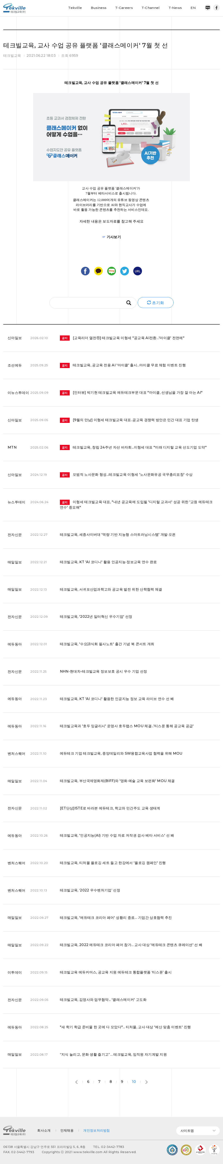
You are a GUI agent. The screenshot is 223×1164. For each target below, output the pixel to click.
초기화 (155, 302)
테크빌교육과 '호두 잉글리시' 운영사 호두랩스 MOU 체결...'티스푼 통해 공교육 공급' (127, 726)
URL (137, 271)
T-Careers (124, 8)
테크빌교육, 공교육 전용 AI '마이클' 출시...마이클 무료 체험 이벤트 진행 (123, 365)
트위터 (124, 271)
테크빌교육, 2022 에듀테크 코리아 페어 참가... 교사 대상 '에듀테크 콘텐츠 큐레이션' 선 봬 (131, 945)
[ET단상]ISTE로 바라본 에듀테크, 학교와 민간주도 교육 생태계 (110, 808)
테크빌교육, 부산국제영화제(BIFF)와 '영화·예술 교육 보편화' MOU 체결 (117, 781)
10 (134, 1082)
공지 (65, 338)
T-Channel (151, 8)
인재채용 (67, 1130)
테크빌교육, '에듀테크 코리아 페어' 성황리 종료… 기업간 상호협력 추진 (116, 918)
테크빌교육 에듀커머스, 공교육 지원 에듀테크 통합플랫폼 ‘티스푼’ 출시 (116, 972)
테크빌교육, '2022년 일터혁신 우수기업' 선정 (96, 617)
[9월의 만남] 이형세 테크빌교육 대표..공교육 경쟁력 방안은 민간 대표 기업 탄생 (129, 420)
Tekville (75, 8)
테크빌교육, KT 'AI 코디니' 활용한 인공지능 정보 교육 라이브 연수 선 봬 (117, 699)
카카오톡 (98, 271)
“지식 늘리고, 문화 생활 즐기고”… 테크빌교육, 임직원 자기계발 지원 (113, 1054)
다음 (146, 1082)
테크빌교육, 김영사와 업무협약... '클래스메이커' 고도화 (103, 1000)
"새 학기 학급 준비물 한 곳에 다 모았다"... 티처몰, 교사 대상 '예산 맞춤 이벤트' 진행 (125, 1027)
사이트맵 (198, 1131)
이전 (76, 1082)
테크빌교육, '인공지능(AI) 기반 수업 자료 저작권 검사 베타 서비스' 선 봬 (117, 835)
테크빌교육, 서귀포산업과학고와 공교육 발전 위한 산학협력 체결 (111, 589)
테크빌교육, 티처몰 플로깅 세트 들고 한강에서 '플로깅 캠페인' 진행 (113, 863)
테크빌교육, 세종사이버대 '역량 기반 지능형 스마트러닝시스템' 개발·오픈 (118, 535)
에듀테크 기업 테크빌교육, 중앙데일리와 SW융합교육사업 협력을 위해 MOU (121, 753)
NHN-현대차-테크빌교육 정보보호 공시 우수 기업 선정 (103, 671)
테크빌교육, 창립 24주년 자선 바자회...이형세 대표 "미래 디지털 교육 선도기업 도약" (133, 447)
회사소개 (44, 1130)
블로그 (111, 271)
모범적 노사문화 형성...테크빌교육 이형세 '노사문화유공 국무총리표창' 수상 (126, 474)
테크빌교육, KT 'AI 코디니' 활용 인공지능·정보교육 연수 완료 (108, 562)
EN (193, 8)
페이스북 (216, 7)
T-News (175, 8)
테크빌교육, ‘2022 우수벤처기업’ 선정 (90, 890)
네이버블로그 (207, 7)
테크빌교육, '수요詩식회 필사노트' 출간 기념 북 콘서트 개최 (107, 644)
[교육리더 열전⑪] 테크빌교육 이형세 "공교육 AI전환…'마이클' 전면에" (122, 338)
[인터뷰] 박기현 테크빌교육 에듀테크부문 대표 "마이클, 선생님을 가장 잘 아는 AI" (131, 392)
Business (98, 8)
